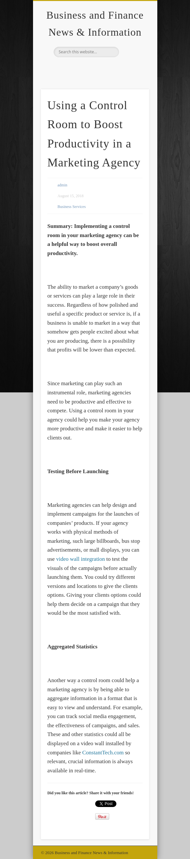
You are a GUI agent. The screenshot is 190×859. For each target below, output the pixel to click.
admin (62, 185)
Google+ (94, 68)
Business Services (72, 206)
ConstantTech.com (103, 752)
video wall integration (80, 559)
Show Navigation (133, 58)
